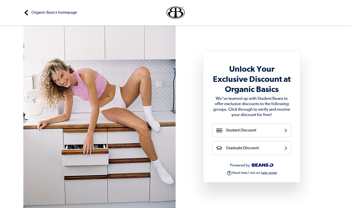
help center (269, 173)
